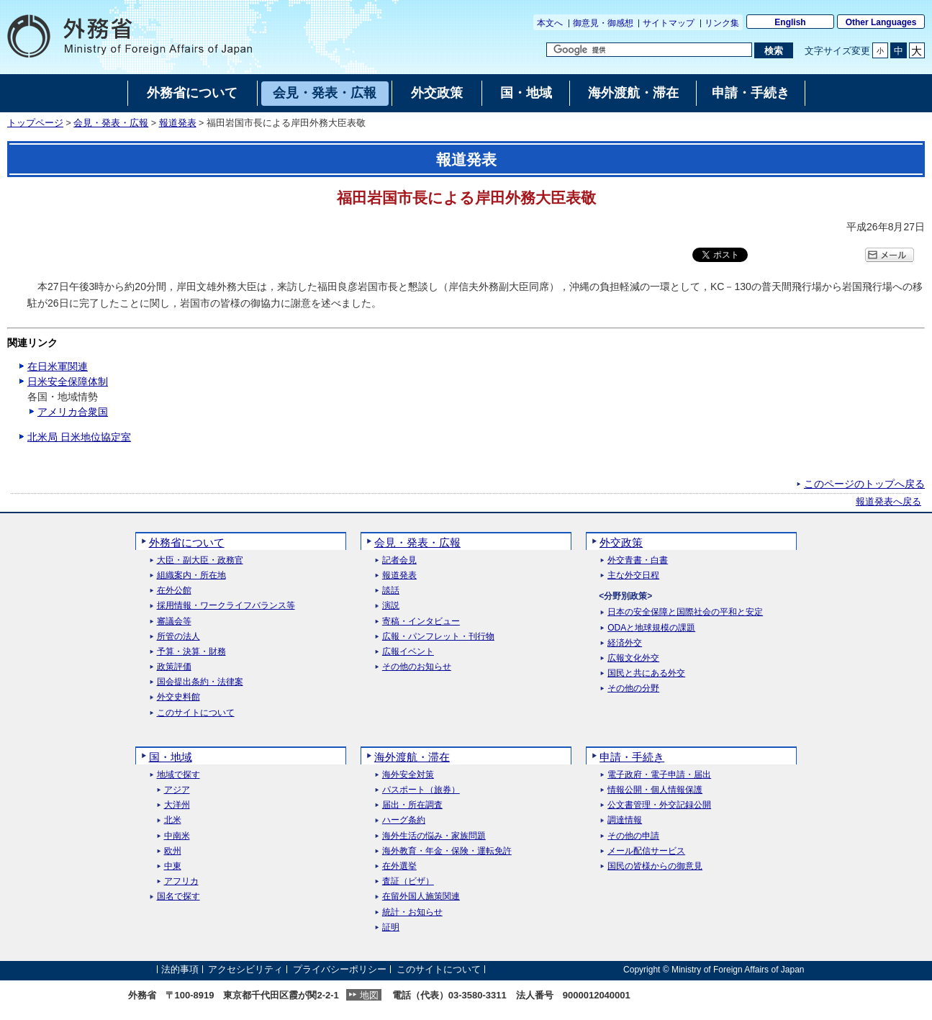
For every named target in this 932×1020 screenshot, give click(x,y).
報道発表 (177, 123)
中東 (172, 866)
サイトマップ (669, 23)
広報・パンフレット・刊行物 (438, 636)
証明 (390, 927)
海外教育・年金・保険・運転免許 (447, 851)
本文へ (550, 23)
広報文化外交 (633, 658)
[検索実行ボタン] (773, 50)
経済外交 (624, 643)
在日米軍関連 (57, 366)
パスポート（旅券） (421, 790)
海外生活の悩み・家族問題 (434, 836)
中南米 (177, 836)
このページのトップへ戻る (864, 484)
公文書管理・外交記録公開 (659, 805)
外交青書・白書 (637, 560)
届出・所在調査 (412, 805)
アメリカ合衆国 (72, 412)
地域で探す (178, 775)
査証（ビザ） (408, 881)
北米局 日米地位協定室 (79, 437)
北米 (172, 820)
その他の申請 (633, 836)
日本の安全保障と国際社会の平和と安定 (685, 612)
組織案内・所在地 (191, 575)
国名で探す (178, 896)
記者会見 (399, 560)
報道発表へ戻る (888, 502)
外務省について (187, 542)
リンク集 (722, 23)
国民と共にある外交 (646, 673)
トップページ (35, 123)
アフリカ (181, 881)
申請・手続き (632, 757)
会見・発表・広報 (110, 123)
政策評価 (174, 667)
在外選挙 (399, 866)
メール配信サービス (646, 851)
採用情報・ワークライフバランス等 (226, 605)
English (789, 22)
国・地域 (170, 757)
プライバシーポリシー (339, 969)
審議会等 (174, 621)
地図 (369, 995)
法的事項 (180, 969)
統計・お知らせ (412, 912)
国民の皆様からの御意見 (654, 866)
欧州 (172, 851)
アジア (177, 790)
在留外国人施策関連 (421, 896)
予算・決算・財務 (191, 651)
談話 (390, 590)
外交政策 (621, 542)
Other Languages (881, 22)
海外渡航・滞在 (412, 757)
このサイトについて (196, 713)
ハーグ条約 (403, 820)
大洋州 (177, 805)
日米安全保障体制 (67, 381)
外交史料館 (178, 697)
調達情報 (624, 820)
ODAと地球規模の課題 (651, 628)
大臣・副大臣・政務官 (200, 560)
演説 (390, 605)
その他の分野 (633, 688)
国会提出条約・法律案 (200, 682)
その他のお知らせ (416, 667)
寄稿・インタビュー (421, 621)
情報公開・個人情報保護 (654, 790)
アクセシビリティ (245, 969)
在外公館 (174, 590)
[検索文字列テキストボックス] (649, 49)
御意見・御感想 (603, 23)
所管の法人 (178, 636)
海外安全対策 (408, 775)
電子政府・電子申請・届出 (659, 775)
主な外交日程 (633, 575)
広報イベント (408, 651)
